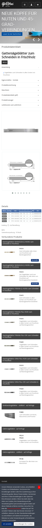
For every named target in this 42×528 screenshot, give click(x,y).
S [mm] (27, 210)
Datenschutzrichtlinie (14, 508)
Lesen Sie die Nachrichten (12, 34)
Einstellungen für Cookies (24, 524)
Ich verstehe (7, 524)
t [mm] (30, 210)
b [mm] (24, 210)
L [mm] (21, 210)
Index (15, 211)
